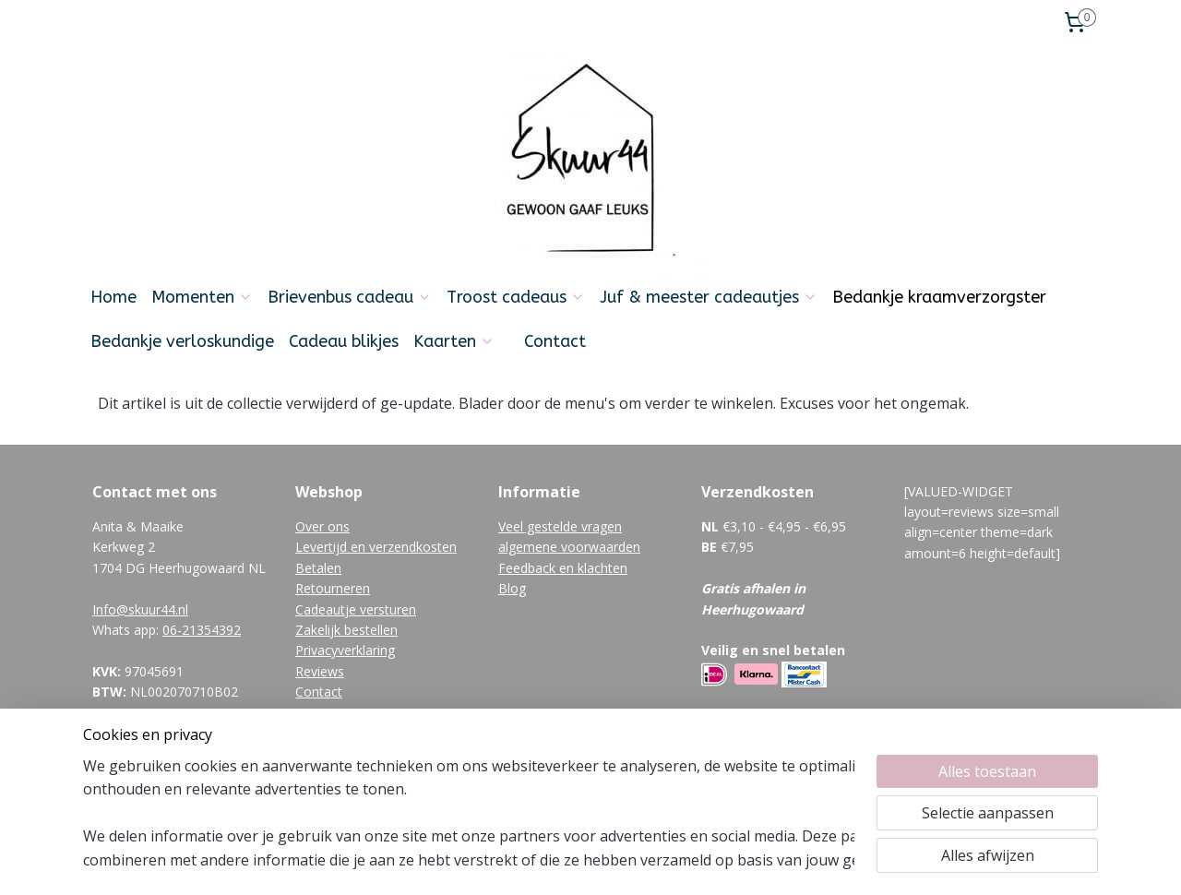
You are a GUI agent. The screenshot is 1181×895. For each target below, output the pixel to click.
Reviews (319, 671)
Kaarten (454, 341)
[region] (468, 813)
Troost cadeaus (516, 297)
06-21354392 (201, 629)
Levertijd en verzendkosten (376, 546)
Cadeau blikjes (344, 341)
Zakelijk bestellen (346, 629)
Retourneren (332, 588)
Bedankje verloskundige (182, 341)
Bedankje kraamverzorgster (939, 297)
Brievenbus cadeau (350, 297)
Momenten (202, 297)
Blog (512, 588)
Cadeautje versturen (355, 609)
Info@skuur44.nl (140, 609)
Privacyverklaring (345, 650)
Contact (555, 341)
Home (113, 297)
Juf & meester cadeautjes (708, 297)
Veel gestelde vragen (560, 526)
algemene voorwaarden (569, 546)
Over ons (322, 526)
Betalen (318, 568)
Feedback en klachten (562, 568)
